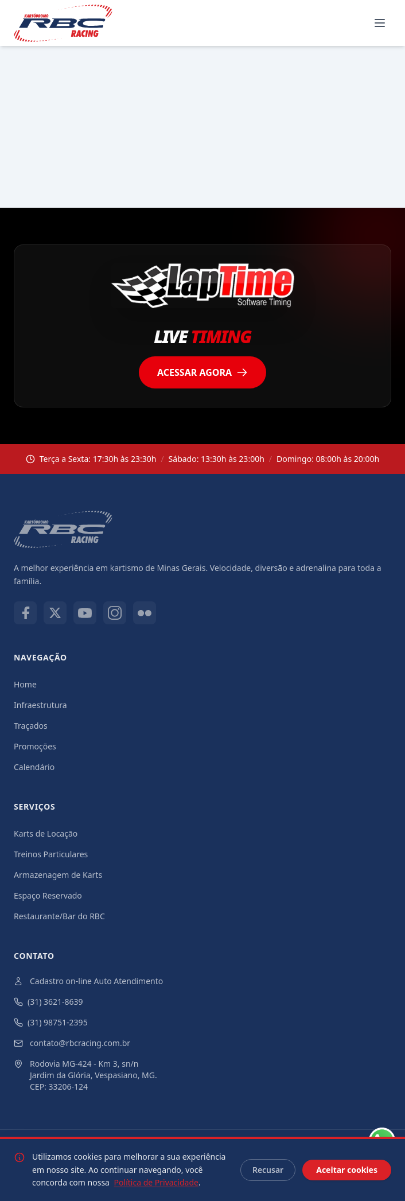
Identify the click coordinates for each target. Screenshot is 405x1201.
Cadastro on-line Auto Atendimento (88, 980)
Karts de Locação (45, 833)
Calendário (34, 766)
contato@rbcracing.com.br (72, 1042)
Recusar (267, 1169)
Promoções (35, 746)
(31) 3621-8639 (48, 1001)
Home (25, 684)
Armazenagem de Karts (58, 874)
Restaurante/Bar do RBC (59, 916)
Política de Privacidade (156, 1182)
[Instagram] (114, 612)
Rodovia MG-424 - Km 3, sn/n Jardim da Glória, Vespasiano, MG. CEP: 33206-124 (85, 1075)
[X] (55, 612)
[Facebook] (25, 612)
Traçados (31, 725)
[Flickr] (144, 612)
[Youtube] (84, 612)
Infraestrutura (40, 704)
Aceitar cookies (346, 1169)
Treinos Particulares (51, 854)
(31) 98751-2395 (51, 1022)
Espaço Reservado (48, 895)
